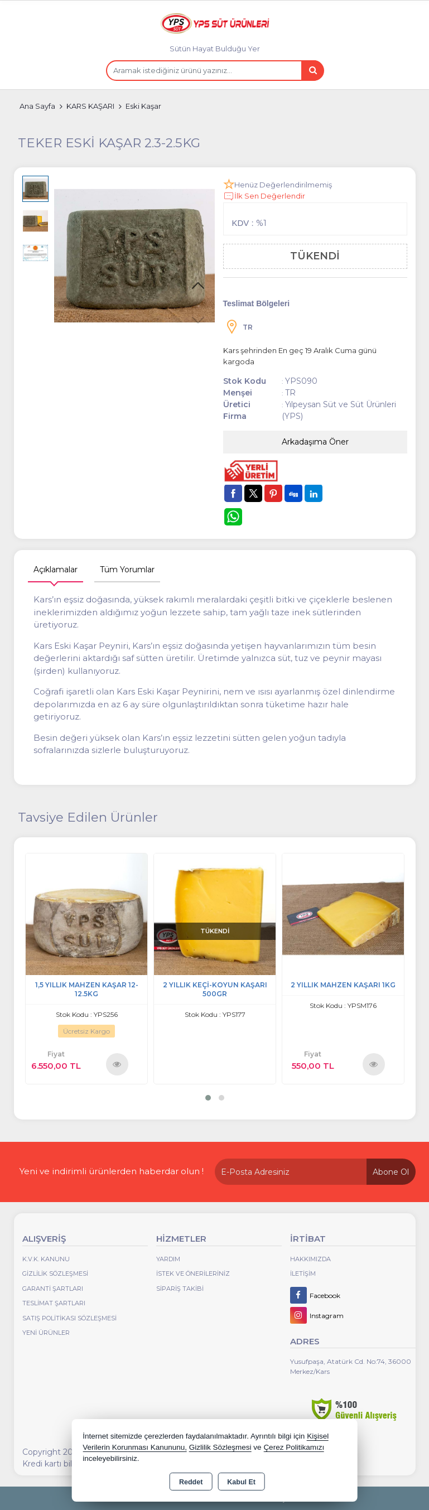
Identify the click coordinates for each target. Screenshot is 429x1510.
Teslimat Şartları (53, 1303)
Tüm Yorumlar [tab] (127, 570)
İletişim (303, 1273)
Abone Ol (391, 1172)
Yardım (168, 1259)
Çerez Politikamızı (293, 1447)
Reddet (191, 1482)
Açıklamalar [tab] (55, 570)
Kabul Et (241, 1482)
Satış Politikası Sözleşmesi (69, 1318)
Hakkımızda (310, 1259)
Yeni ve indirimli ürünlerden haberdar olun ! (112, 1171)
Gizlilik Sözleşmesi (55, 1273)
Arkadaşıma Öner (315, 442)
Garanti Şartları (52, 1288)
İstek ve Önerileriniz (193, 1273)
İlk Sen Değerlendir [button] (264, 196)
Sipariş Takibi (180, 1288)
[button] (198, 286)
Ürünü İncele (117, 1063)
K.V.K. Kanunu (46, 1259)
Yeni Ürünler (46, 1333)
